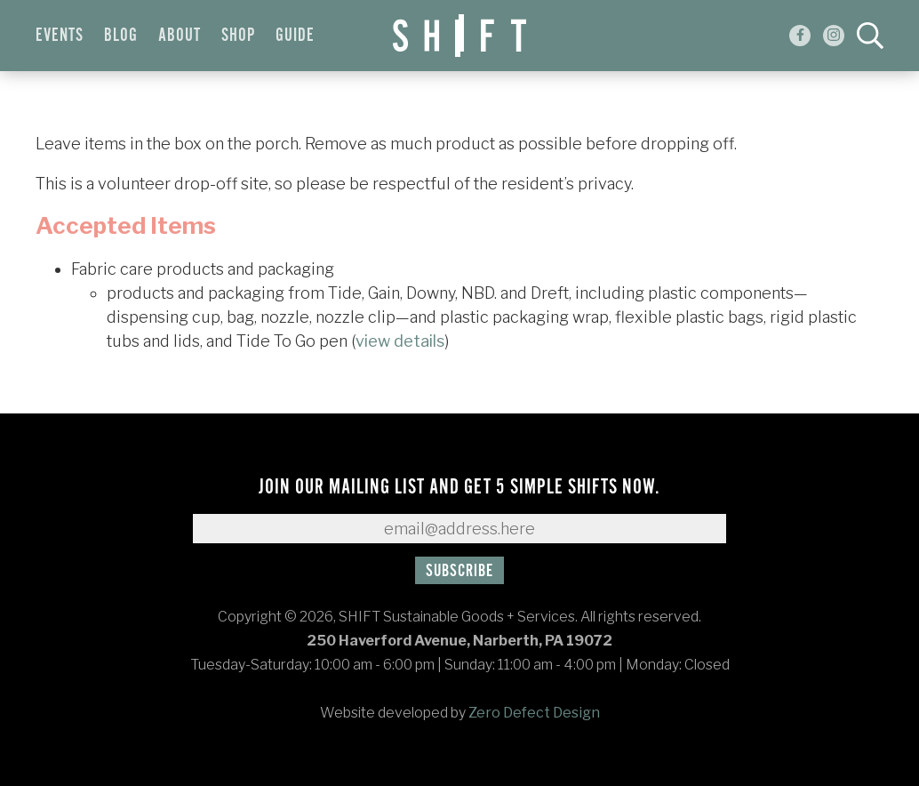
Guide (295, 35)
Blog (121, 35)
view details (400, 341)
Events (60, 35)
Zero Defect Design (534, 712)
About (179, 35)
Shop (238, 35)
